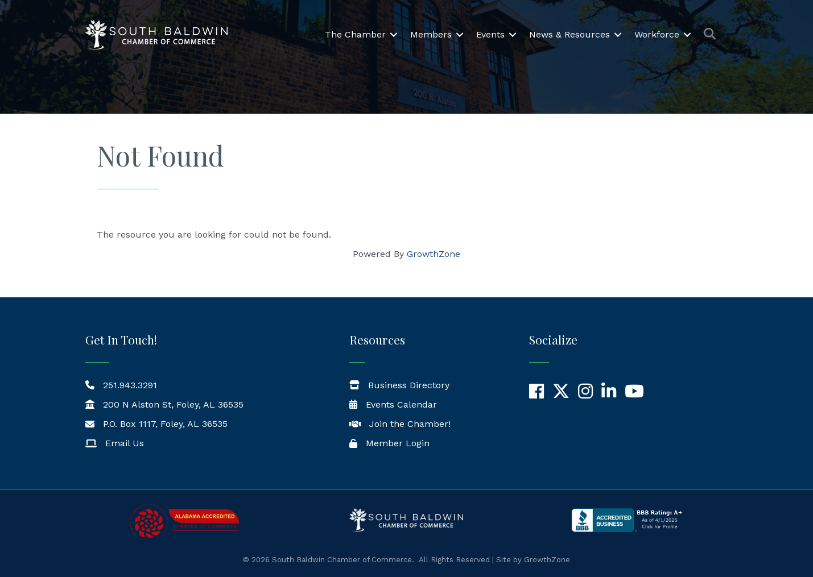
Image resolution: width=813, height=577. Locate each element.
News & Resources (569, 34)
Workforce (656, 34)
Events (490, 34)
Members (431, 34)
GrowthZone (433, 253)
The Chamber (355, 34)
